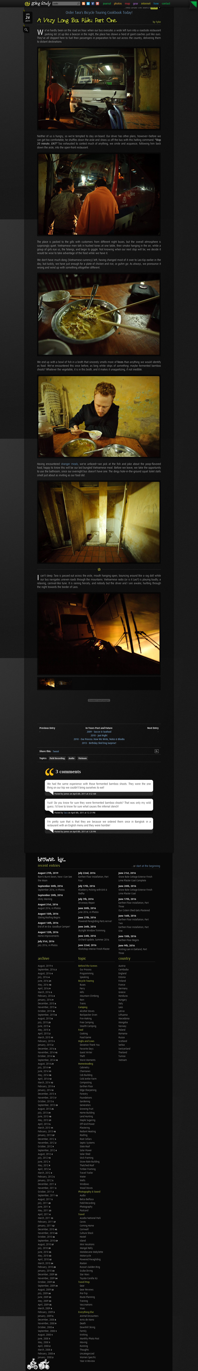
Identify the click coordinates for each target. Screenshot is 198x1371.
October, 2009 (45, 1282)
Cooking (84, 1033)
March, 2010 (44, 1263)
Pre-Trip (84, 1293)
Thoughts (84, 1349)
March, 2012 (44, 1172)
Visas (82, 1308)
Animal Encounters (89, 1316)
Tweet (56, 751)
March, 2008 (44, 1349)
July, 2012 (43, 1157)
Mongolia (123, 1022)
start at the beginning (148, 866)
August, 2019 (45, 966)
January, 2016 (45, 999)
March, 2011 (44, 1218)
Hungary (122, 999)
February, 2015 (46, 1041)
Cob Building (86, 1075)
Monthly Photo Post (89, 1338)
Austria (121, 966)
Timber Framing (88, 1169)
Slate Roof (85, 1146)
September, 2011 (47, 1195)
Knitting (84, 1334)
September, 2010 (47, 1240)
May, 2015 (43, 1029)
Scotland (122, 1041)
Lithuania (123, 1014)
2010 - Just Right (99, 735)
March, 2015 (44, 1037)
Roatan (83, 1263)
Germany (123, 988)
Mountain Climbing (89, 996)
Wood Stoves (86, 1188)
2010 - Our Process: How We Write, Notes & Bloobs (99, 739)
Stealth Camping (88, 1026)
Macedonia (123, 1018)
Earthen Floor (86, 1086)
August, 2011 (45, 1199)
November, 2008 (46, 1323)
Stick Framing (86, 1157)
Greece (121, 992)
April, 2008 (43, 1346)
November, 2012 (46, 1142)
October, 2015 (45, 1011)
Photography (86, 1206)
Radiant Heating (88, 1131)
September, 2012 (47, 1150)
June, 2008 (43, 1338)
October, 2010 (45, 1236)
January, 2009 (45, 1316)
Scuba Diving (86, 1270)
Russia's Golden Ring (90, 1267)
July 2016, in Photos (48, 945)
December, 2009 (46, 1274)
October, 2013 (45, 1101)
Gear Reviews (86, 1289)
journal (107, 3)
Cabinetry (84, 1067)
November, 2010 (46, 1233)
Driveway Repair (86, 902)
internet (146, 3)
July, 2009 (43, 1293)
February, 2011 (46, 1221)
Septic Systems (87, 1142)
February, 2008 (46, 1353)
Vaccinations (86, 1304)
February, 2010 (46, 1267)
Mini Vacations (87, 1244)
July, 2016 (43, 977)
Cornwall (84, 1229)
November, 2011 (46, 1188)
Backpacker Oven (88, 1014)
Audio (71, 758)
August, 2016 (45, 973)
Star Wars (84, 1274)
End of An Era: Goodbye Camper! (54, 926)
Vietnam (82, 758)
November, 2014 (46, 1052)
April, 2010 (43, 1259)
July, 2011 (43, 1203)
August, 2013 (45, 1108)
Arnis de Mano (87, 1319)
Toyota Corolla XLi (89, 1278)
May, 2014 (43, 1075)
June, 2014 (43, 1071)
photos (118, 3)
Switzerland (124, 1048)
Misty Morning (45, 899)
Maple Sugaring (87, 1120)
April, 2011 (43, 1214)
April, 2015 (43, 1033)
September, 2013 (47, 1105)
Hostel (83, 1236)
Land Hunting (86, 1116)
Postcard (84, 1210)
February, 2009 (46, 1312)
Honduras (123, 996)
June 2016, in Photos (88, 912)
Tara (66, 812)
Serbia (121, 1045)
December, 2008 (46, 1319)
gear (135, 3)
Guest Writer (86, 1052)
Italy (120, 1003)
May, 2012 (43, 1165)
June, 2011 (43, 1206)
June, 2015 (43, 1026)
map (127, 3)
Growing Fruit (86, 1108)
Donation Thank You (90, 1045)
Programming (86, 973)
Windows (84, 1184)
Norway (122, 1026)
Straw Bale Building (89, 1161)
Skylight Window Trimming (91, 930)
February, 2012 (46, 1176)
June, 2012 (43, 1161)
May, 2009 (43, 1301)
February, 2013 (46, 1131)
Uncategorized (87, 1353)
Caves (83, 1221)
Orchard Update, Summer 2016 (93, 939)
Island (83, 1240)
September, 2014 (47, 1060)
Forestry (84, 1093)
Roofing (83, 1135)
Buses (83, 984)
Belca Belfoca (87, 1199)
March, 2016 (44, 992)
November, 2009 (46, 1278)
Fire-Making (86, 1018)
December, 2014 (46, 1048)
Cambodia (123, 969)
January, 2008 (45, 1357)
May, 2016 (43, 984)
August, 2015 (45, 1018)
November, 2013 (46, 1097)
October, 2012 (45, 1146)
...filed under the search (141, 7)
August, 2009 (45, 1289)
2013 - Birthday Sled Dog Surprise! (99, 743)
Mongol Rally (86, 1248)
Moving (83, 1342)
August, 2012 (45, 1154)
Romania (122, 1033)
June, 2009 (43, 1297)
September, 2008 (47, 1331)
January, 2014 (45, 1090)
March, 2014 (44, 1082)
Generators (85, 1105)
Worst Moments (87, 1060)
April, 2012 (43, 1169)
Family (83, 1331)
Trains (83, 1003)
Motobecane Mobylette (91, 1252)
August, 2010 (45, 1244)
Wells (82, 1180)
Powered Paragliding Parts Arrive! (95, 921)
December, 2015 (46, 1003)
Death (83, 1323)
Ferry (82, 988)
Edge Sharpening (88, 1090)
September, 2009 (47, 1285)
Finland (122, 981)
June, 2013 (43, 1116)
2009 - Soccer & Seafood (99, 731)
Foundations (86, 1097)
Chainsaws (85, 1071)
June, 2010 (43, 1252)
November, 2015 (46, 1007)
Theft (82, 1056)
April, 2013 (43, 1124)
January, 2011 (45, 1225)
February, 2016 (46, 996)
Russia (121, 1037)
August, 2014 (45, 1063)
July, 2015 (43, 1022)
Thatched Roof (87, 1165)
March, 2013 (44, 1127)
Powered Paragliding (90, 1259)
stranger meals (69, 464)
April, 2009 (43, 1304)
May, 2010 (43, 1255)
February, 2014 (46, 1086)
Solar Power (86, 1150)
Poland (121, 1029)
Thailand (122, 1052)
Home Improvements (48, 936)
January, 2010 (45, 1270)
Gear (82, 1285)
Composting (86, 1082)
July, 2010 (43, 1248)
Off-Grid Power (87, 1124)
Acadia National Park (90, 1218)
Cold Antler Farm (88, 1078)
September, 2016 (47, 969)
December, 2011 (46, 1184)
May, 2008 (43, 1342)
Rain (82, 999)
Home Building (87, 1112)
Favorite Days (86, 1048)
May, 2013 (43, 1120)
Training (84, 1301)
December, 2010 (46, 1229)
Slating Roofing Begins (49, 917)
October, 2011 (45, 1191)
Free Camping (87, 1022)
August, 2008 (45, 1334)
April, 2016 (43, 988)
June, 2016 (43, 981)
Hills (82, 992)
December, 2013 (46, 1093)
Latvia (121, 1011)
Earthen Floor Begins (128, 940)
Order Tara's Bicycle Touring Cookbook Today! (99, 13)
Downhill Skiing (87, 1327)
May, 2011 (43, 1210)
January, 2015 (45, 1045)
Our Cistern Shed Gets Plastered (134, 910)
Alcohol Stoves (87, 1011)
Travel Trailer (86, 1172)
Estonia (122, 977)
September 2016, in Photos (51, 889)
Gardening (85, 1101)
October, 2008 (45, 1327)
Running (84, 1346)
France (121, 984)
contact (166, 3)
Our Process (85, 969)
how (156, 3)
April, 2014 (43, 1078)
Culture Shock (86, 1233)
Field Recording (57, 758)
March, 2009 (44, 1308)
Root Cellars (86, 1139)
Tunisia (121, 1056)
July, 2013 (43, 1112)
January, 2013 (45, 1135)
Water (83, 1176)
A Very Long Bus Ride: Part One (77, 21)
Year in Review (87, 1361)
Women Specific (88, 1357)
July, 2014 (43, 1067)
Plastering (85, 1127)
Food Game (85, 1037)
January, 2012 (45, 1180)
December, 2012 (46, 1139)
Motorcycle (85, 1255)
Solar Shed (85, 1154)
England (122, 973)
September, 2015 (47, 1014)
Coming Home (87, 1225)
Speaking (84, 977)
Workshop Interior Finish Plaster (94, 949)
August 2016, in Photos (49, 908)
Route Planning (87, 1297)
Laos (120, 1007)
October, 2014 (45, 1056)
